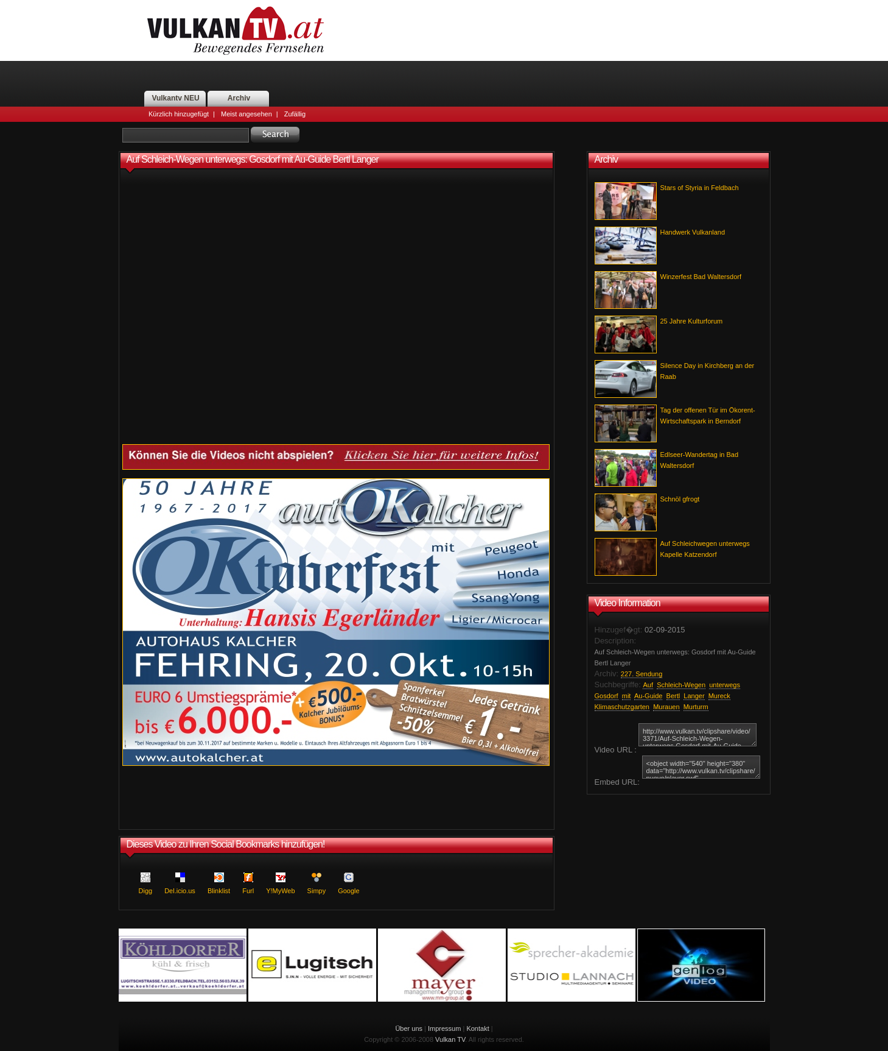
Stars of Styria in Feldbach (699, 187)
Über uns (408, 1028)
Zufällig (295, 114)
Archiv (239, 98)
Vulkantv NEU (175, 98)
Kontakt (477, 1028)
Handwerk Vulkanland (692, 232)
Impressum (444, 1028)
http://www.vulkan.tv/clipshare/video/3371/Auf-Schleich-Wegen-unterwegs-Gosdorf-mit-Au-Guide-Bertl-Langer (697, 734)
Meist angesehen (246, 114)
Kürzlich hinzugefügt (179, 114)
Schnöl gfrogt (680, 499)
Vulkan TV (450, 1039)
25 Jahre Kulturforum (691, 321)
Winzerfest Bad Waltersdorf (700, 276)
